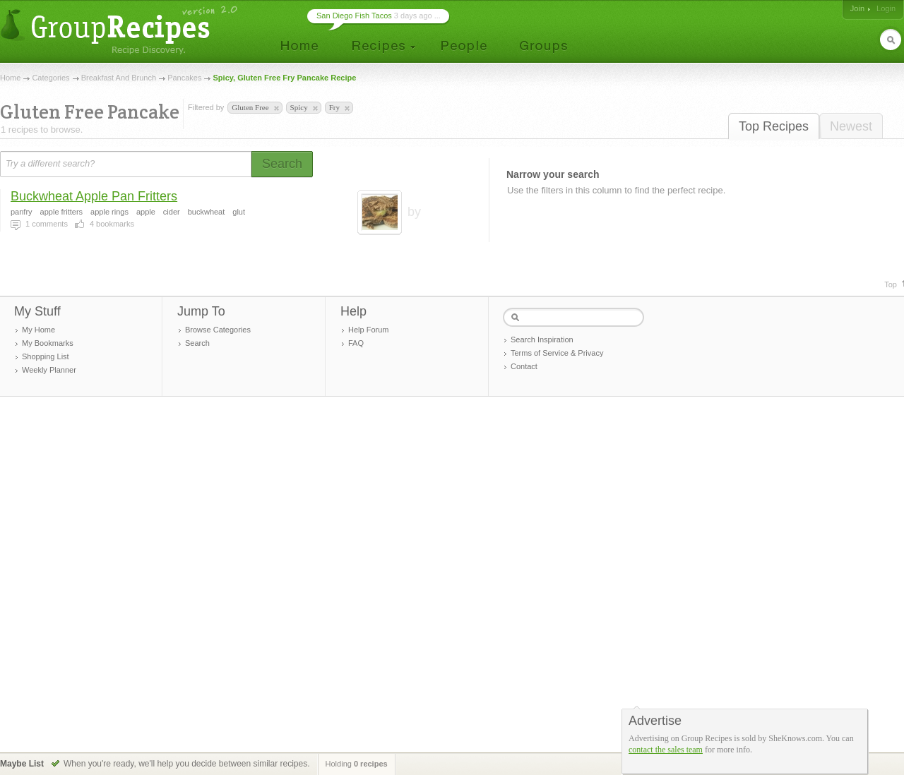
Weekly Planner (49, 370)
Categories (50, 77)
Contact (524, 366)
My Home (38, 329)
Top (890, 284)
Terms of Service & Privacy (557, 353)
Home (10, 77)
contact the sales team (666, 750)
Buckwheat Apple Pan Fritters (94, 196)
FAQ (356, 343)
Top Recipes (774, 126)
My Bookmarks (47, 343)
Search (197, 343)
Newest (851, 126)
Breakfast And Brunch (118, 77)
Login (886, 8)
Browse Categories (218, 329)
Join (857, 8)
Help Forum (368, 329)
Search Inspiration (542, 339)
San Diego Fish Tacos (354, 15)
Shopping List (45, 356)
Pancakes (184, 77)
